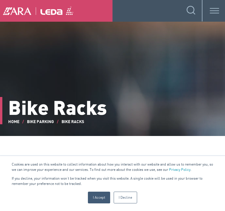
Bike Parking (40, 122)
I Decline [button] (125, 197)
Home (13, 122)
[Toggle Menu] (214, 10)
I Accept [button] (99, 197)
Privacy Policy (179, 169)
